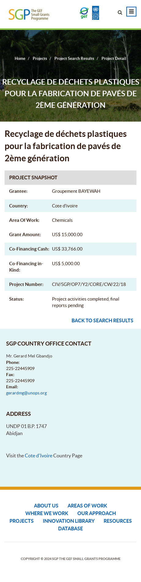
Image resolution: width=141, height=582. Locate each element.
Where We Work (46, 513)
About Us (46, 505)
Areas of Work (87, 505)
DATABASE (70, 528)
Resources (118, 521)
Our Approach (96, 513)
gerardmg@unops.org (26, 392)
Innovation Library (69, 521)
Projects (21, 521)
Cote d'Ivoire (38, 455)
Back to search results (102, 320)
